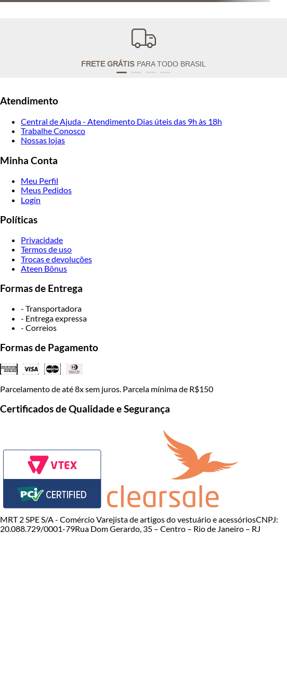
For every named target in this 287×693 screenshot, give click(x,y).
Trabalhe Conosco (53, 131)
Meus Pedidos (46, 190)
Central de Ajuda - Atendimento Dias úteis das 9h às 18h (121, 121)
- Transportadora (51, 308)
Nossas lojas (43, 140)
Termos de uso (46, 249)
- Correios (39, 327)
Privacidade (42, 240)
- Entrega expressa (54, 318)
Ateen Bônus (44, 268)
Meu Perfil (39, 180)
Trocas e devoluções (56, 259)
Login (31, 200)
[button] (121, 72)
